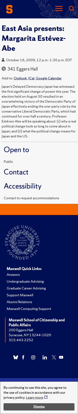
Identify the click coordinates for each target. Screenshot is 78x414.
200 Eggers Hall (21, 330)
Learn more (34, 397)
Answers (13, 274)
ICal (31, 78)
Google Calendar (49, 78)
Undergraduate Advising (25, 281)
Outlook (20, 78)
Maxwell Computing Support (29, 308)
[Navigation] (59, 8)
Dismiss (39, 406)
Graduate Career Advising (26, 288)
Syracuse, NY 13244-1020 (30, 334)
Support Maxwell (20, 295)
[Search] (71, 9)
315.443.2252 (21, 339)
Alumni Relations (19, 301)
